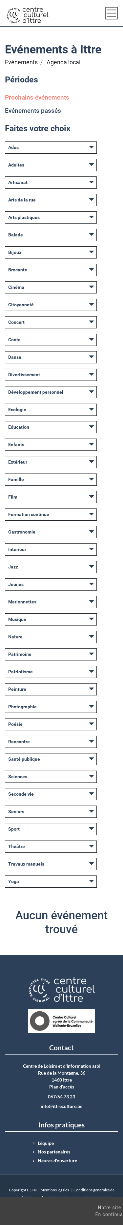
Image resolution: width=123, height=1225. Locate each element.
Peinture (17, 689)
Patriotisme (20, 671)
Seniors (16, 811)
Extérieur (17, 462)
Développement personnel (35, 392)
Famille (16, 479)
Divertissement (24, 374)
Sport (14, 829)
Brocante (17, 269)
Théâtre (16, 846)
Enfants (16, 444)
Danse (14, 357)
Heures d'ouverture (57, 1160)
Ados (13, 147)
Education (18, 427)
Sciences (17, 776)
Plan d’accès (61, 1086)
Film (12, 497)
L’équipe (46, 1143)
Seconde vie (21, 794)
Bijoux (14, 252)
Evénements (21, 62)
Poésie (15, 724)
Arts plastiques (24, 217)
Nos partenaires (54, 1151)
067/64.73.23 (61, 1096)
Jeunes (16, 584)
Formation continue (28, 514)
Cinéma (16, 287)
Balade (15, 234)
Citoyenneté (21, 304)
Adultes (16, 165)
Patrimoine (19, 654)
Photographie (22, 706)
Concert (16, 322)
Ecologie (17, 409)
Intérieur (17, 549)
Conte (14, 339)
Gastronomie (21, 532)
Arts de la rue (22, 199)
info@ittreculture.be (61, 1106)
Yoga (13, 881)
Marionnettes (22, 601)
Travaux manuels (26, 864)
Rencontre (19, 741)
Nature (15, 636)
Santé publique (24, 759)
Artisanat (18, 182)
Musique (17, 619)
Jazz (13, 566)
